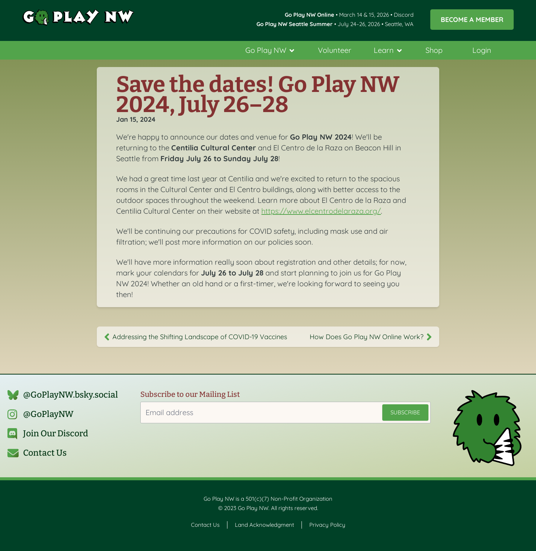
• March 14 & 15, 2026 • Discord (349, 14)
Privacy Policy (327, 524)
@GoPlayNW (48, 414)
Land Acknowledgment (264, 524)
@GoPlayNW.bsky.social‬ (70, 395)
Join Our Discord (55, 434)
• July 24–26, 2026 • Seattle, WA (335, 24)
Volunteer (334, 50)
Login (481, 50)
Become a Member (472, 19)
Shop (434, 50)
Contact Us (45, 453)
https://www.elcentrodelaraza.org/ (321, 211)
